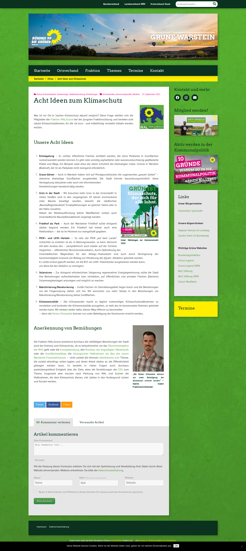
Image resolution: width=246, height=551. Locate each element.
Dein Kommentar (43, 440)
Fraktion (92, 71)
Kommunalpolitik (123, 94)
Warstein (136, 94)
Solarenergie (62, 94)
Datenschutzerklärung (110, 470)
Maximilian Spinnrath (190, 210)
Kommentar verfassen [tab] (55, 422)
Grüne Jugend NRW (189, 265)
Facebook (53, 404)
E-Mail (66, 404)
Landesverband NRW (135, 3)
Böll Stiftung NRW (188, 276)
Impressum (41, 526)
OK (176, 546)
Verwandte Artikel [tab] (92, 422)
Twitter (39, 404)
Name (37, 478)
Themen (114, 71)
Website (129, 478)
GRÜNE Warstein (182, 37)
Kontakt (157, 71)
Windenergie (92, 94)
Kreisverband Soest (160, 3)
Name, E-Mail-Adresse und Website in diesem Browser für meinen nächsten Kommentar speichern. (91, 492)
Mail (92, 478)
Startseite (42, 71)
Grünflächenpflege (55, 353)
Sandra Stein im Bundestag (193, 235)
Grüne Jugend (186, 260)
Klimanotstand (49, 94)
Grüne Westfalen (187, 281)
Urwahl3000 (116, 540)
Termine (135, 71)
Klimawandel (109, 94)
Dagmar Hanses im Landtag (193, 230)
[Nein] (242, 546)
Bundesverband (111, 3)
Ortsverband (67, 71)
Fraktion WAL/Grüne (62, 119)
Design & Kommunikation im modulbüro (157, 540)
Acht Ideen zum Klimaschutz (78, 100)
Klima (50, 78)
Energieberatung (69, 349)
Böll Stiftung (185, 271)
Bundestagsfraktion (189, 255)
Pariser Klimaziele (62, 313)
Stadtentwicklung (77, 94)
